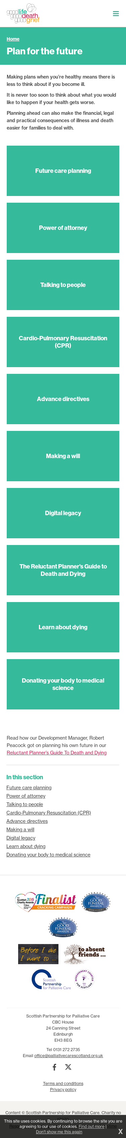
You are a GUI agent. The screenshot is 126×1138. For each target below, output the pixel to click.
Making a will (20, 830)
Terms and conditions (63, 1083)
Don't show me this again (59, 1131)
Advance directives (27, 821)
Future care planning (28, 788)
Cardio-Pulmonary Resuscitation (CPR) (48, 813)
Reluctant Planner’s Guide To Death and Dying (57, 753)
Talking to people (24, 804)
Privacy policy (63, 1089)
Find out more (91, 1126)
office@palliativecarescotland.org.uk (68, 1055)
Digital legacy (20, 838)
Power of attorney (25, 796)
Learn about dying (25, 846)
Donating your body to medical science (48, 855)
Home (13, 39)
